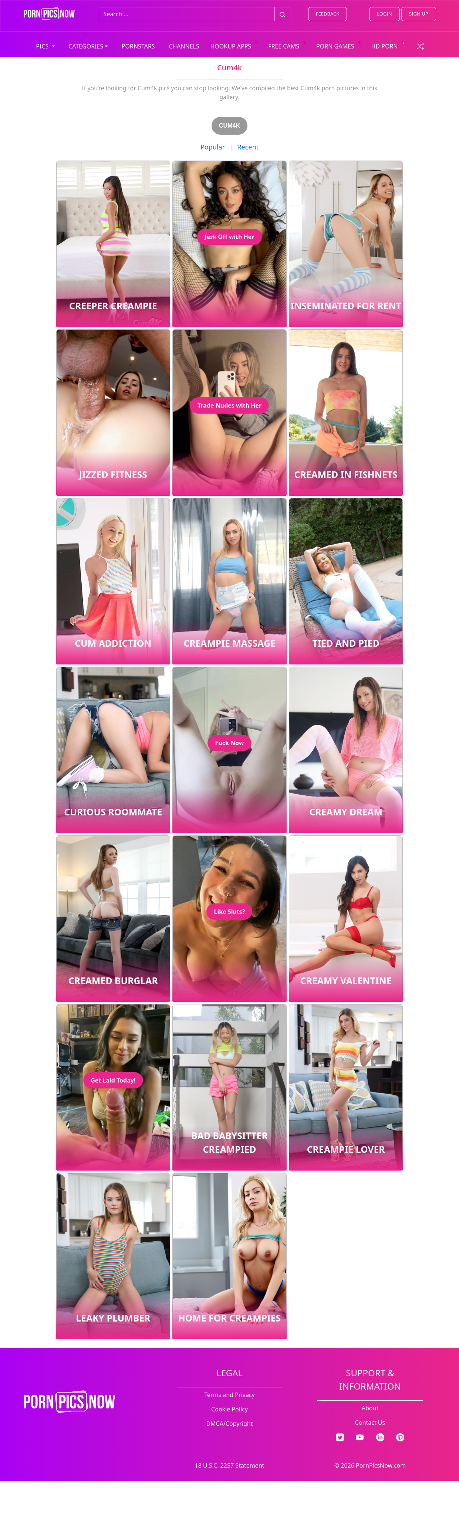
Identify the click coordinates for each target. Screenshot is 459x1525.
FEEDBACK (327, 13)
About (370, 1408)
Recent (248, 146)
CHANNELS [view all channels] (184, 46)
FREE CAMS (283, 46)
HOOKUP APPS (231, 46)
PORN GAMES (335, 46)
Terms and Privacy (229, 1395)
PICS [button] (43, 46)
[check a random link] (420, 45)
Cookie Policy (229, 1409)
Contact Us (370, 1422)
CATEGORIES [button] (85, 46)
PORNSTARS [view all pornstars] (138, 46)
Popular (212, 146)
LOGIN (384, 13)
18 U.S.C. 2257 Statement (229, 1465)
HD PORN (384, 46)
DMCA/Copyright (229, 1424)
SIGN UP (418, 13)
